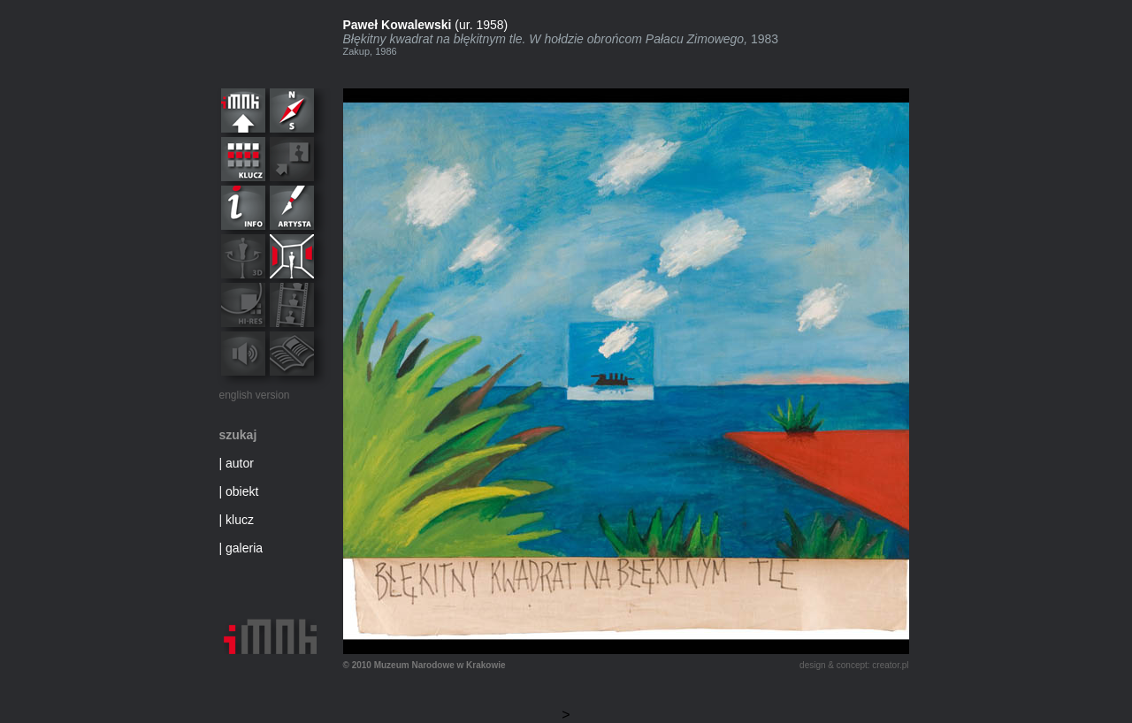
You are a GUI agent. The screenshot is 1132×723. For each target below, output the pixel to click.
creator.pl (890, 665)
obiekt (242, 491)
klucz (240, 520)
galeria (244, 548)
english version (254, 395)
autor (240, 463)
